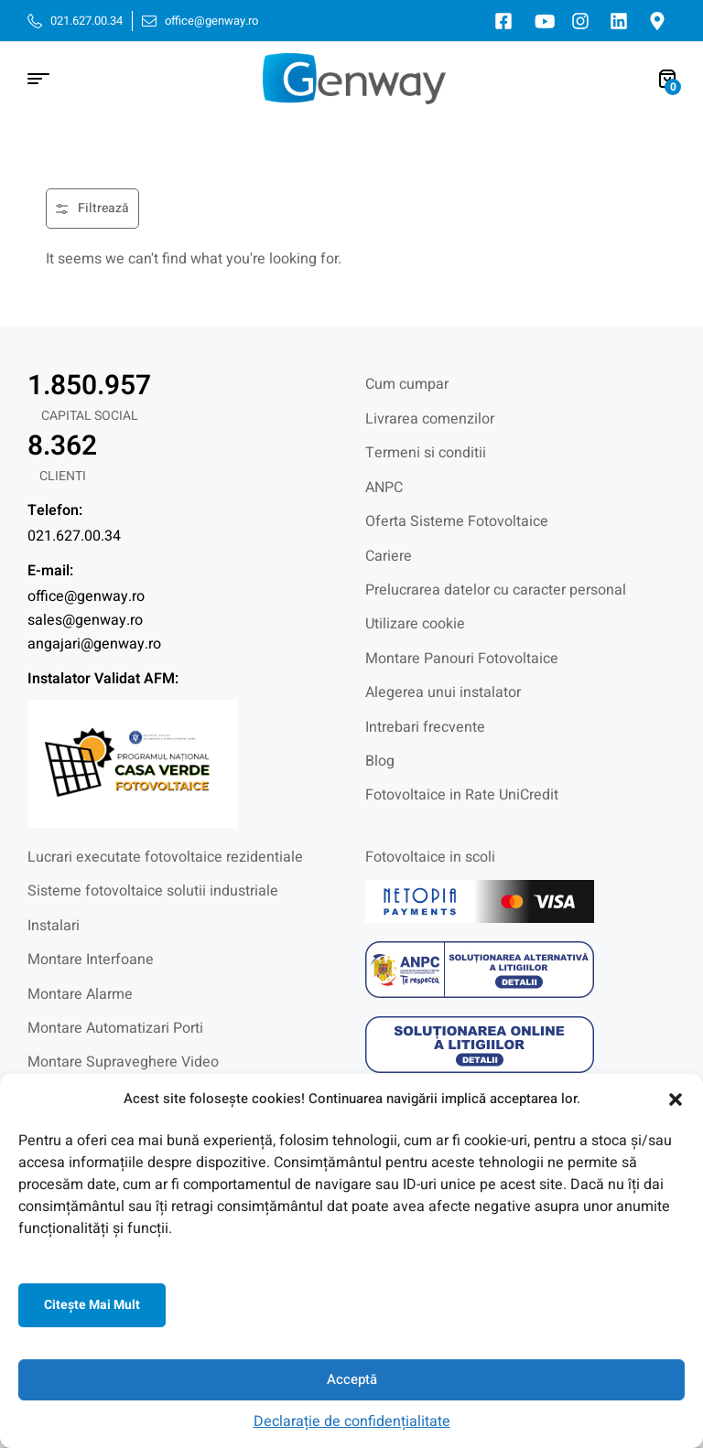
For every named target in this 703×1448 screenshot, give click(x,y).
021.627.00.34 (74, 536)
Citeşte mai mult (92, 1304)
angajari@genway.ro (94, 644)
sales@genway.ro (85, 620)
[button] (675, 1099)
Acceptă (352, 1379)
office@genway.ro (86, 596)
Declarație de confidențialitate (352, 1421)
